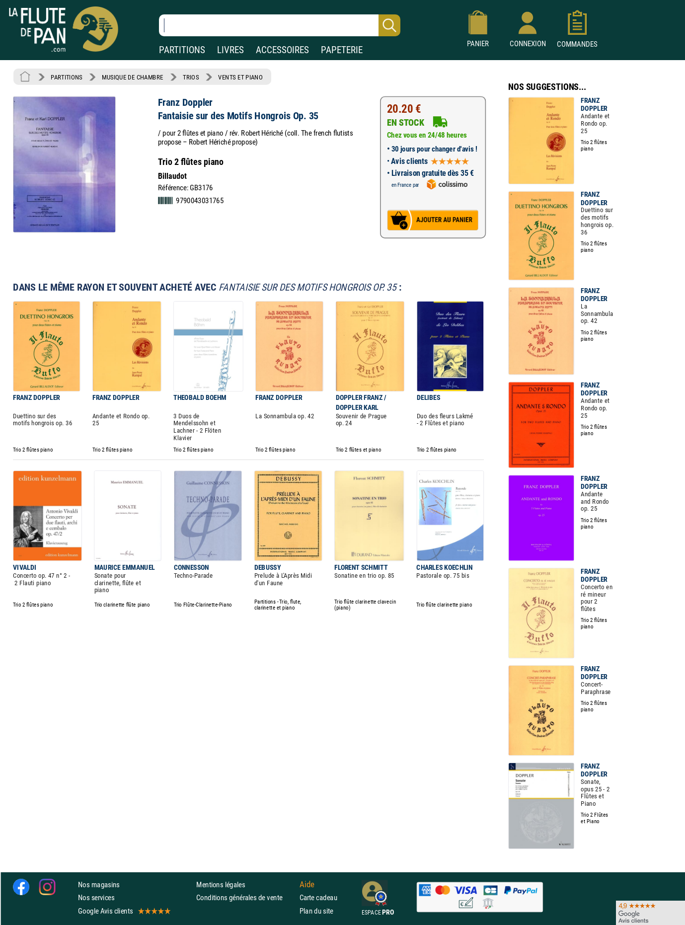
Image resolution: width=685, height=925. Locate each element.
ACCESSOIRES (282, 50)
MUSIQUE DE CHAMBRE (132, 77)
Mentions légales (220, 884)
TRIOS (191, 77)
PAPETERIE (342, 50)
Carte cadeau (318, 897)
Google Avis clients (123, 910)
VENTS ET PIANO (240, 77)
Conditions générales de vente (245, 897)
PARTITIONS (182, 50)
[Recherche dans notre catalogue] (279, 25)
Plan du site (316, 910)
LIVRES (230, 50)
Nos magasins (99, 884)
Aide (307, 884)
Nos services (96, 897)
